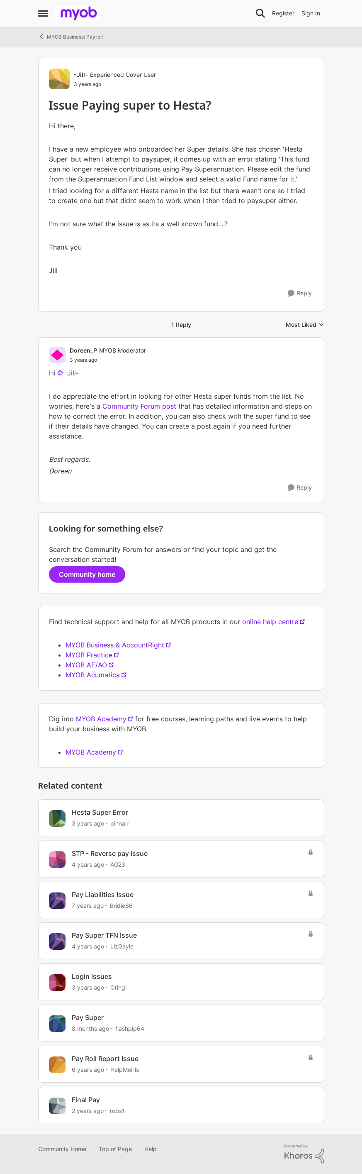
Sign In (310, 13)
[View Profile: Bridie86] (57, 900)
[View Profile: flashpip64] (57, 1023)
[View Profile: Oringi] (57, 982)
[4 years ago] (88, 864)
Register (283, 13)
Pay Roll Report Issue (105, 1058)
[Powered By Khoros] (304, 1154)
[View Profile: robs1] (57, 1106)
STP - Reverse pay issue (110, 853)
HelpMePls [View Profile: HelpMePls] (124, 1069)
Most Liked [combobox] (305, 325)
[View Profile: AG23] (57, 859)
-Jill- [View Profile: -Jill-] (81, 74)
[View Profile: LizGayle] (57, 941)
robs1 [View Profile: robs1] (117, 1110)
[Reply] (299, 293)
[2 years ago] (88, 1110)
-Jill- (71, 373)
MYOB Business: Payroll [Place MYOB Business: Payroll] (70, 36)
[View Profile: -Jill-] (59, 79)
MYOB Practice (89, 655)
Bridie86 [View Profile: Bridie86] (121, 905)
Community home (87, 574)
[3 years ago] (88, 823)
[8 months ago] (90, 1028)
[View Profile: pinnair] (57, 818)
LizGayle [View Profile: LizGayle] (122, 946)
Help (150, 1148)
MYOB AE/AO (86, 665)
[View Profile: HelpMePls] (57, 1064)
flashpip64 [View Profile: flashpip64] (129, 1028)
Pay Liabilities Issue (103, 894)
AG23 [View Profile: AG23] (117, 864)
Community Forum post (139, 406)
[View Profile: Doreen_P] (57, 355)
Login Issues (92, 976)
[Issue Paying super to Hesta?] (108, 360)
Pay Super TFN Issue (104, 935)
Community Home (62, 1148)
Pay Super (88, 1017)
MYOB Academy (101, 719)
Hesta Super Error (100, 812)
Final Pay (86, 1100)
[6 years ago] (88, 1069)
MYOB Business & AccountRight (115, 645)
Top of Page (115, 1148)
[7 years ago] (88, 905)
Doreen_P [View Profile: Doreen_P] (83, 350)
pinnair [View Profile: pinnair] (119, 823)
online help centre (270, 622)
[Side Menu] (43, 13)
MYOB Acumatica (93, 675)
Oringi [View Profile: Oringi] (118, 987)
